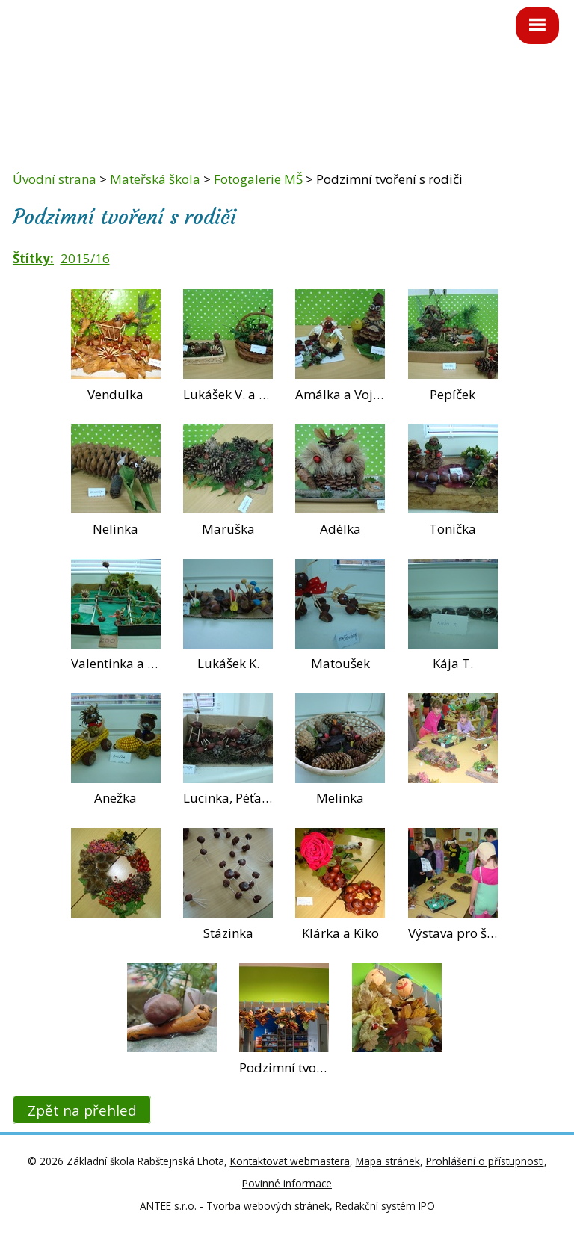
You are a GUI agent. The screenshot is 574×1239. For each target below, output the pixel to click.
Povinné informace (287, 1183)
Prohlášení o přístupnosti (485, 1161)
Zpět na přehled (82, 1109)
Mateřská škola (155, 179)
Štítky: (33, 258)
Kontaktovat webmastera (290, 1161)
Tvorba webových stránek (268, 1206)
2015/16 (85, 258)
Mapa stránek (388, 1161)
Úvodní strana (54, 179)
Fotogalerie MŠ (258, 179)
